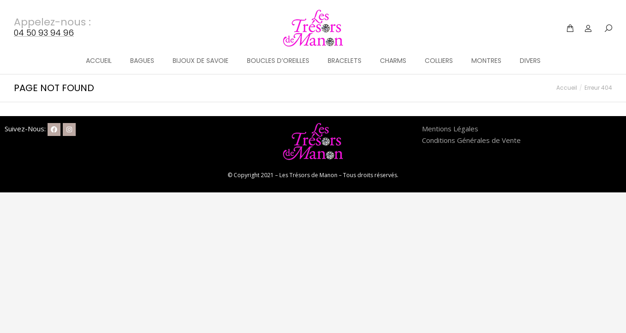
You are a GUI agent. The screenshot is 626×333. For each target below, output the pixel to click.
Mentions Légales (450, 128)
